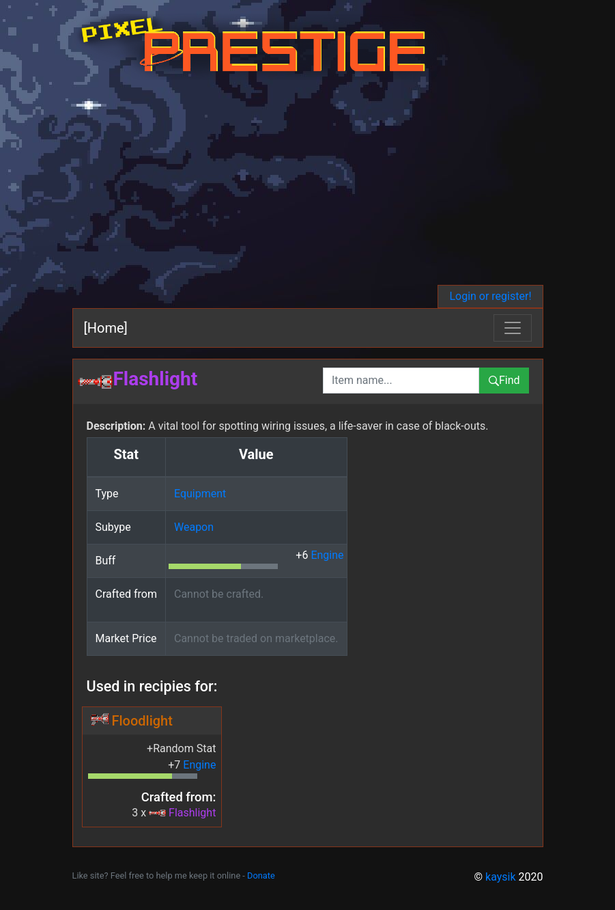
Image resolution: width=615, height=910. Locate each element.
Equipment (200, 493)
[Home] (106, 328)
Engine (327, 555)
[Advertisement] (308, 182)
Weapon (194, 527)
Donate (261, 875)
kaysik (500, 876)
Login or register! (490, 296)
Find (504, 380)
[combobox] (401, 381)
